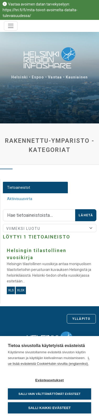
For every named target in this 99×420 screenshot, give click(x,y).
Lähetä (86, 215)
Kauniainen (77, 77)
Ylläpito (81, 319)
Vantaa (55, 77)
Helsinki (19, 77)
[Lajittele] (49, 228)
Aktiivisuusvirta (19, 199)
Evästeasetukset (49, 380)
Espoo (38, 77)
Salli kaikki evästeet (49, 408)
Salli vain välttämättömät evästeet (50, 393)
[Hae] (39, 215)
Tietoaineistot (18, 187)
